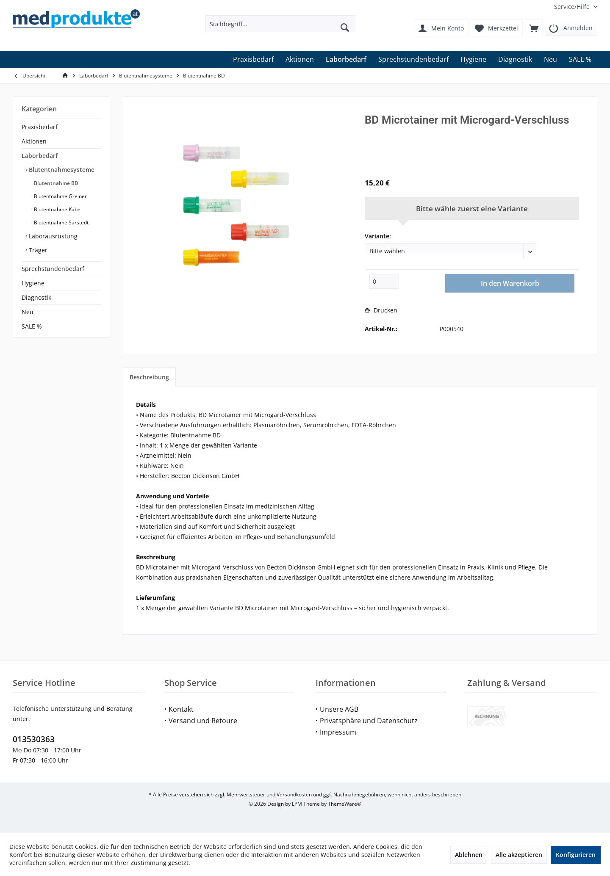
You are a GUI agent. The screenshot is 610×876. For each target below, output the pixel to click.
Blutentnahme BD (55, 183)
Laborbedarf (40, 156)
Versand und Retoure (203, 720)
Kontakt (181, 709)
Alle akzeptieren (519, 855)
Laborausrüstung (52, 236)
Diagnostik (36, 297)
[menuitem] (572, 6)
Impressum (338, 732)
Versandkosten (294, 794)
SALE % (32, 326)
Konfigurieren (576, 855)
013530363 (34, 739)
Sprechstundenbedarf (53, 269)
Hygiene (33, 283)
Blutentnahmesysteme (60, 170)
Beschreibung (149, 377)
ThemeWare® (344, 803)
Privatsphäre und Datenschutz (369, 720)
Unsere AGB (339, 709)
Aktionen (34, 141)
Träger (37, 250)
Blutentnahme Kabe (56, 209)
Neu (27, 312)
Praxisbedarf (40, 127)
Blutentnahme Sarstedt (61, 222)
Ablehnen (468, 855)
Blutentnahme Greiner (60, 196)
